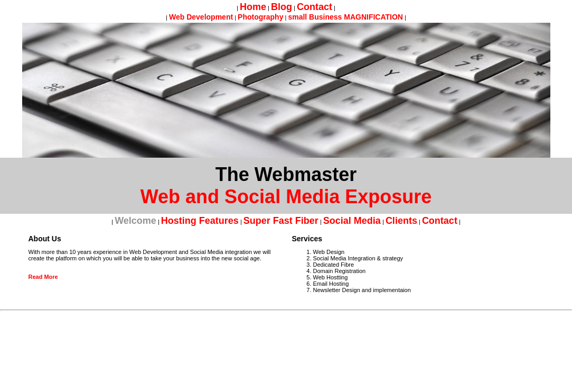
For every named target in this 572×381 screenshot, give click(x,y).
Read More (43, 277)
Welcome (135, 220)
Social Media (352, 220)
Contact (314, 7)
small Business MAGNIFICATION (345, 17)
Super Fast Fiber (280, 220)
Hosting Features (200, 220)
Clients (401, 220)
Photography (260, 17)
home (253, 7)
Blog (281, 7)
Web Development (201, 17)
